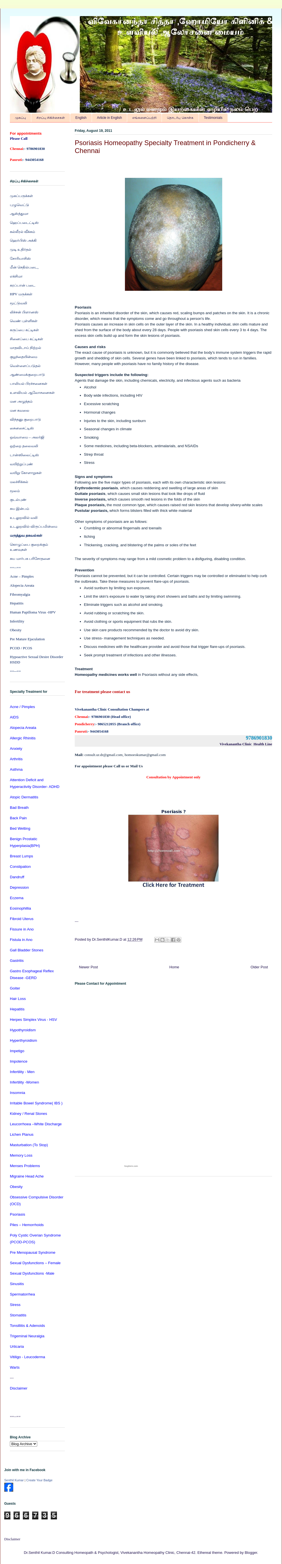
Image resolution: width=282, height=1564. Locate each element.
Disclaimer (12, 1539)
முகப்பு (20, 118)
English (80, 118)
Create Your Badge (39, 1480)
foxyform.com (131, 1166)
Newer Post (88, 967)
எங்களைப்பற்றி (144, 118)
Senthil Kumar (14, 1480)
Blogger (251, 1552)
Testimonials (213, 118)
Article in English (109, 118)
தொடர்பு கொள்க (180, 118)
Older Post (259, 967)
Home (174, 967)
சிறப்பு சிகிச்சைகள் (50, 118)
